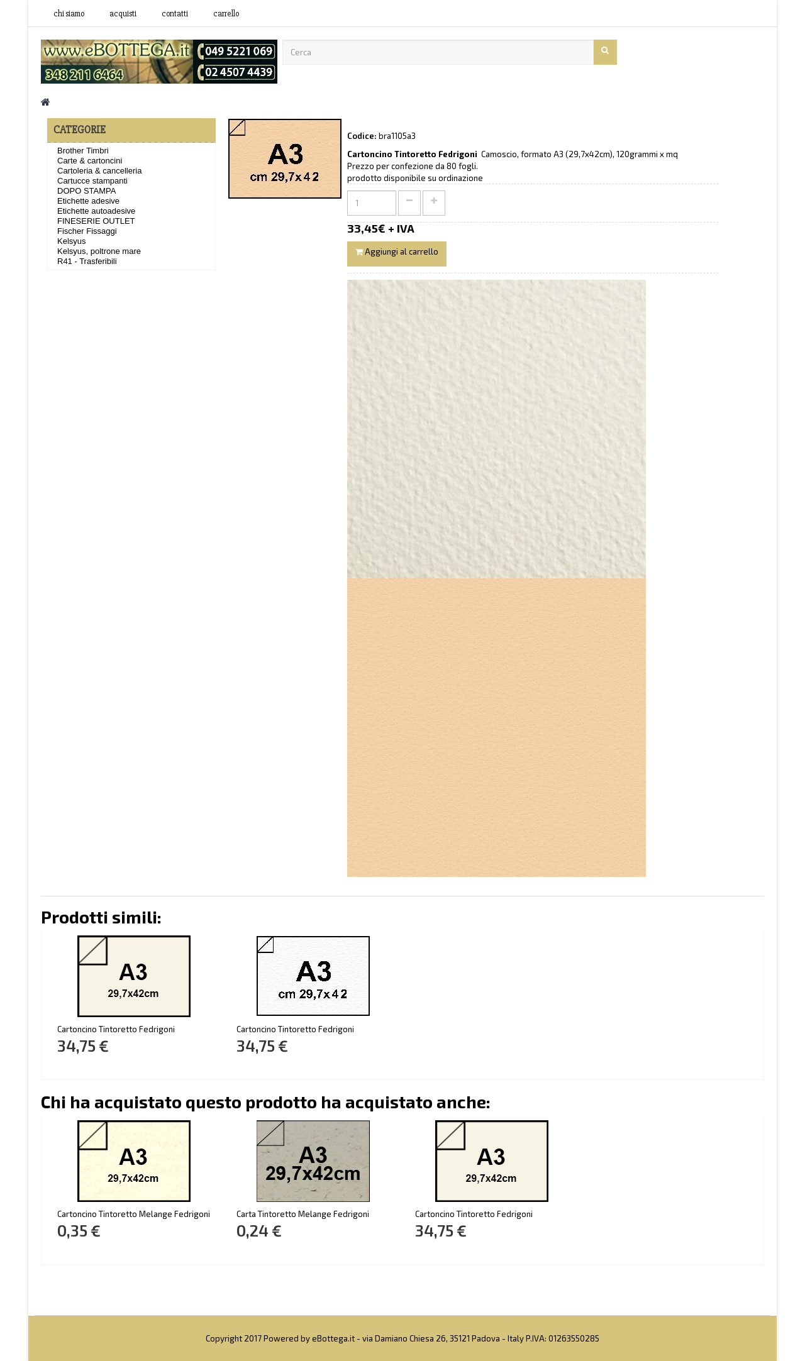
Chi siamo (68, 14)
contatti (175, 14)
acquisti (122, 14)
